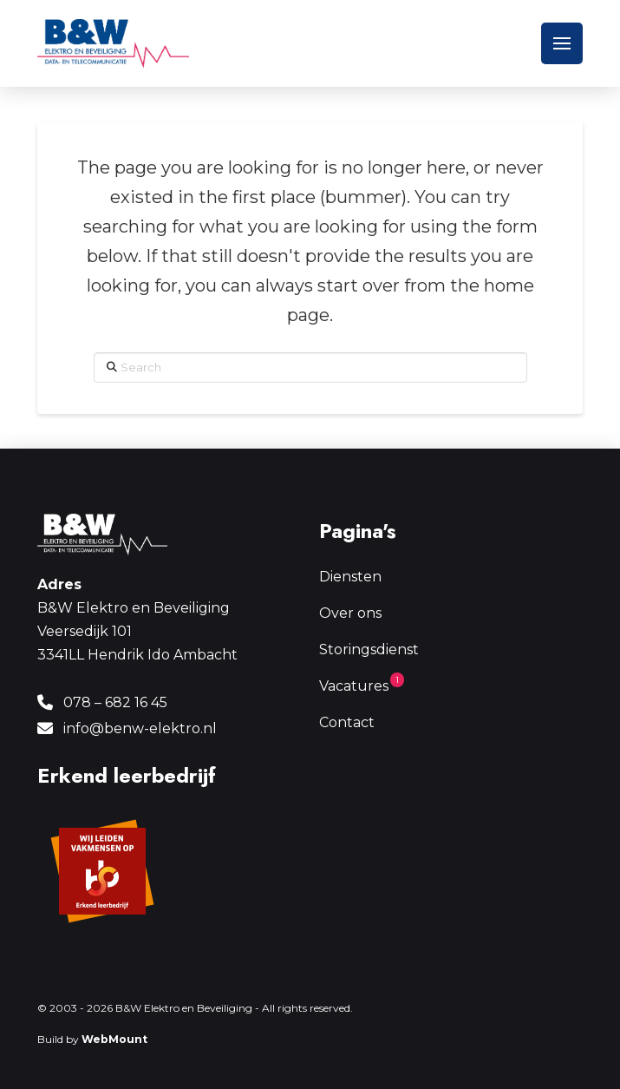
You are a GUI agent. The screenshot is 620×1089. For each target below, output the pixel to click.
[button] (562, 43)
